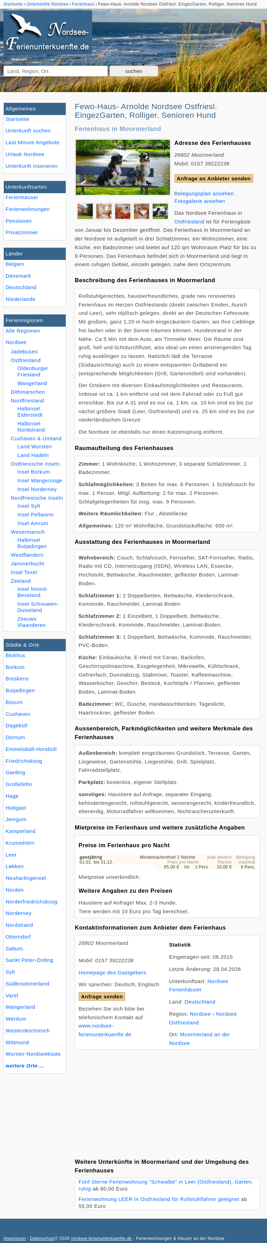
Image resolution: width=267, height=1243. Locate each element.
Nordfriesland (27, 400)
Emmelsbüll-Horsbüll (31, 749)
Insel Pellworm (35, 514)
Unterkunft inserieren (32, 166)
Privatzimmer (22, 232)
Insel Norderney (37, 489)
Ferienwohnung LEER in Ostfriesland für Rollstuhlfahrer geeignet (159, 1199)
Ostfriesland (26, 360)
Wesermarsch (28, 532)
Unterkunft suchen (28, 130)
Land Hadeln (33, 455)
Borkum (15, 667)
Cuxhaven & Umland (36, 438)
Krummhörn (20, 843)
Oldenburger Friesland (32, 371)
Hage (12, 796)
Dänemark (18, 276)
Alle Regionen (23, 331)
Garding (15, 772)
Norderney (19, 913)
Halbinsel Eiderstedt (30, 412)
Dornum (15, 737)
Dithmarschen (28, 392)
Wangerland (20, 1007)
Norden (15, 890)
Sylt (10, 972)
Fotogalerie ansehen (200, 201)
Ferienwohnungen (28, 209)
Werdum (16, 1019)
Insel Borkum (33, 472)
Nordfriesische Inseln (37, 498)
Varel (12, 995)
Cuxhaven (18, 714)
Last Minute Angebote (32, 142)
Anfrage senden (102, 996)
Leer (11, 855)
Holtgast (16, 808)
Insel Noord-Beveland (32, 592)
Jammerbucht (27, 563)
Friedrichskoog (24, 761)
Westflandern (27, 555)
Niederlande (20, 299)
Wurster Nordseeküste (33, 1054)
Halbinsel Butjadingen (32, 543)
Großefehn (19, 784)
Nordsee (16, 342)
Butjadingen (20, 690)
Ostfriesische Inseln (35, 464)
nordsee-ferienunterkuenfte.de (101, 1238)
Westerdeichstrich (28, 1030)
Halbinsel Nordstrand (31, 426)
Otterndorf (18, 937)
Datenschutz (42, 1238)
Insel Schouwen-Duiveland (37, 607)
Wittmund (17, 1042)
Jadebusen (24, 351)
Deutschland (21, 287)
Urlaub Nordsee (25, 154)
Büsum (14, 702)
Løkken (15, 866)
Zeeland (21, 581)
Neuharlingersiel (26, 878)
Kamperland (20, 831)
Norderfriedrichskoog (31, 902)
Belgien (15, 264)
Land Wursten (34, 446)
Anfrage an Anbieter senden (214, 178)
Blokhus (15, 655)
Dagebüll (16, 725)
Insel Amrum (32, 523)
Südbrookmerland (27, 984)
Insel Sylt (28, 506)
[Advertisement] (167, 1098)
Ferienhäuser (22, 197)
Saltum (14, 948)
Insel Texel (24, 572)
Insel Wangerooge (39, 480)
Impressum (14, 1238)
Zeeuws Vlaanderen (31, 622)
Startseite (17, 119)
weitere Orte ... (25, 1066)
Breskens (17, 678)
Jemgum (16, 819)
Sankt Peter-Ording (29, 960)
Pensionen (19, 221)
